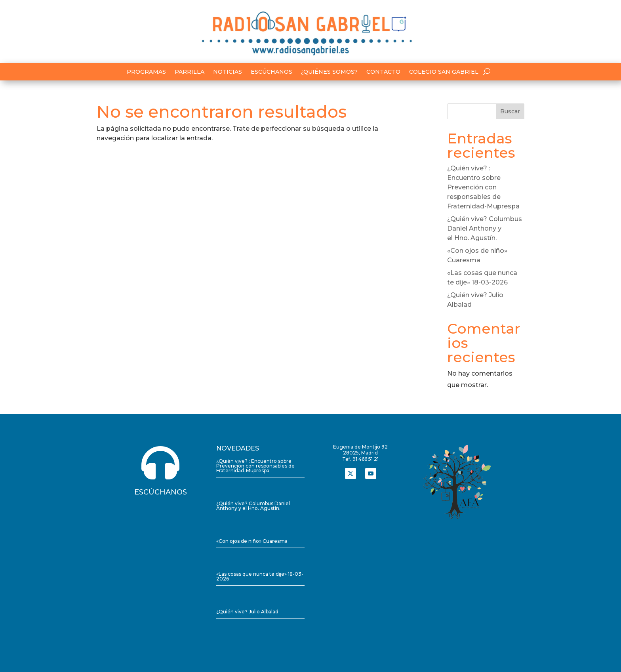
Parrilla (189, 72)
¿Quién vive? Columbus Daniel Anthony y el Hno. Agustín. (484, 228)
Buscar (510, 111)
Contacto (383, 72)
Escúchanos (271, 72)
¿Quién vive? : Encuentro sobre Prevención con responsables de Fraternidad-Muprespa (483, 187)
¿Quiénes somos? (329, 72)
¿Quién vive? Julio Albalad (247, 612)
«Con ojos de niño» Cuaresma (252, 541)
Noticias (227, 72)
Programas (146, 72)
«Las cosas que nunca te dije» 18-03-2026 (259, 576)
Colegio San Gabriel (443, 72)
